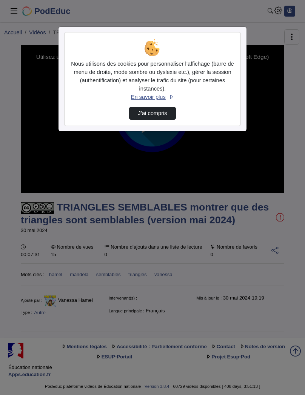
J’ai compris (152, 113)
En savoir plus (152, 97)
